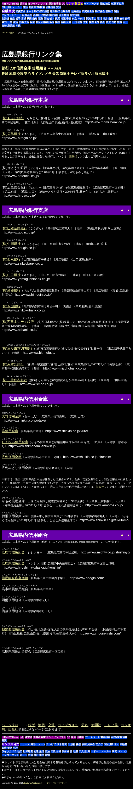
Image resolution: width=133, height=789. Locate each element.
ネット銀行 (32, 11)
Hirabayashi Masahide (32, 786)
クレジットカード (12, 15)
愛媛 (91, 22)
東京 (74, 18)
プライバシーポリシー (57, 786)
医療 (4, 750)
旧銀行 (109, 11)
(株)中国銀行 (11, 245)
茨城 (46, 18)
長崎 (113, 22)
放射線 (65, 754)
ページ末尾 (54, 68)
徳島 (79, 22)
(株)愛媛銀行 (11, 292)
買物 (58, 7)
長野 (116, 18)
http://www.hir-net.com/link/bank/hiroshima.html (30, 60)
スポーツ (96, 754)
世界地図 (28, 754)
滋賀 (15, 22)
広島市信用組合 (13, 555)
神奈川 (81, 18)
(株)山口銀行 (11, 276)
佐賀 (108, 22)
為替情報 (75, 15)
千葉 (68, 18)
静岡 (127, 18)
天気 (102, 3)
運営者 (23, 3)
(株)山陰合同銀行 (14, 229)
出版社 (104, 73)
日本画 (80, 740)
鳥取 (51, 22)
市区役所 (7, 7)
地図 (107, 3)
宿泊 (27, 73)
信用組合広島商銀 (15, 581)
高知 (96, 22)
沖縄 (18, 25)
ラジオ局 (91, 73)
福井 (105, 18)
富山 (93, 18)
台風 (58, 754)
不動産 (120, 3)
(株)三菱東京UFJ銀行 (17, 351)
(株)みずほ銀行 (13, 367)
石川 (99, 18)
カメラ (23, 757)
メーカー (17, 7)
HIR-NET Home (10, 3)
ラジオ (58, 747)
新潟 (88, 18)
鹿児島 (11, 25)
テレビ (49, 747)
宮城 (23, 18)
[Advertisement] (96, 40)
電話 (25, 7)
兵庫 (32, 22)
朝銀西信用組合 (13, 632)
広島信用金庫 (12, 460)
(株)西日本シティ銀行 (18, 324)
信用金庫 (65, 11)
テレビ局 (77, 73)
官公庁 (99, 747)
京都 (21, 22)
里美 (73, 740)
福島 (40, 18)
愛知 (4, 22)
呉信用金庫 (10, 434)
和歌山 (45, 22)
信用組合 (76, 11)
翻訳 (4, 743)
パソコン (122, 754)
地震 (75, 754)
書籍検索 (105, 740)
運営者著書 (54, 3)
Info (22, 740)
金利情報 (64, 15)
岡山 (63, 22)
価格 (41, 757)
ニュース (25, 747)
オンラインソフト (38, 3)
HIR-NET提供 (8, 33)
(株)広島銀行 (11, 134)
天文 (81, 754)
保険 (116, 11)
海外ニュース (37, 747)
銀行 (5, 68)
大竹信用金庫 (12, 419)
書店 (78, 747)
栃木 (51, 18)
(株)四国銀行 (11, 308)
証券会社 (27, 15)
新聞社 (65, 73)
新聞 (64, 747)
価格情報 (51, 7)
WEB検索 (39, 7)
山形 (34, 18)
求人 (116, 747)
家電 (114, 754)
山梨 (110, 18)
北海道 (5, 18)
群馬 (57, 18)
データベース (92, 740)
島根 (57, 22)
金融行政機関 (40, 15)
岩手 (18, 18)
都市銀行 (44, 11)
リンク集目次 (10, 747)
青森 (12, 18)
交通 (113, 3)
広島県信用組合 (13, 566)
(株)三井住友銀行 (14, 383)
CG (63, 3)
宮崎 (4, 25)
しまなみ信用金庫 (15, 445)
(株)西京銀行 (11, 261)
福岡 (102, 22)
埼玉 (63, 18)
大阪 (26, 22)
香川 (85, 22)
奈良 (38, 22)
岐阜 (122, 18)
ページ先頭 (10, 728)
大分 (125, 22)
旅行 (41, 754)
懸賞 (30, 757)
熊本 (119, 22)
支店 (13, 68)
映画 (84, 747)
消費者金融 (88, 11)
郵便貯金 (20, 11)
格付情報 (53, 15)
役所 (5, 73)
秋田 (29, 18)
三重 (9, 22)
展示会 (91, 747)
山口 (74, 22)
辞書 (124, 740)
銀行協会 (100, 11)
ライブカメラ (91, 3)
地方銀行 (55, 11)
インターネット (10, 757)
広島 (68, 22)
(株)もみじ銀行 (13, 118)
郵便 (31, 7)
